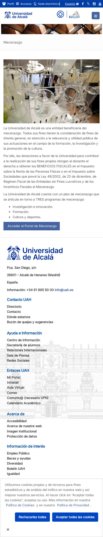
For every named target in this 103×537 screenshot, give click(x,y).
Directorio (14, 306)
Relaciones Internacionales (27, 350)
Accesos (23, 4)
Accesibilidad (16, 421)
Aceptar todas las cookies (75, 517)
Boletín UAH (16, 469)
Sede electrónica (47, 4)
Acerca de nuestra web (24, 426)
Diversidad (15, 463)
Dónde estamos (18, 317)
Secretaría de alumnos (23, 345)
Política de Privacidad (73, 505)
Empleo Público (18, 453)
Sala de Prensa (18, 355)
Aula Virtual (15, 387)
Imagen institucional (22, 431)
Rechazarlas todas (32, 517)
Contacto (14, 312)
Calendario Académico (23, 403)
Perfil (8, 4)
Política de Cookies (20, 505)
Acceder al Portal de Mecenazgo (32, 226)
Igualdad (13, 474)
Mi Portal (13, 377)
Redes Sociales (18, 360)
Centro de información (23, 340)
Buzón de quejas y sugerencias (30, 322)
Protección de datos (22, 436)
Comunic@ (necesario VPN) (28, 398)
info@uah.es (64, 290)
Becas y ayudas (19, 458)
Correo (12, 393)
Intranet (13, 382)
